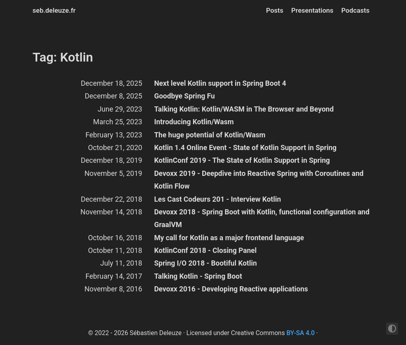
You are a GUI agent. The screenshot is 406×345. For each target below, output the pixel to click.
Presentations (312, 10)
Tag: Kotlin (63, 57)
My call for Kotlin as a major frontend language (229, 237)
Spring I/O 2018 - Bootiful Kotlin (205, 263)
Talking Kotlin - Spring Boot (198, 276)
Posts (274, 10)
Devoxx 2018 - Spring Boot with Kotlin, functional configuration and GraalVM (262, 218)
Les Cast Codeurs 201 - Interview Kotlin (217, 199)
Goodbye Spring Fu (184, 96)
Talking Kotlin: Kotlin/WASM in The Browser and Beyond (244, 109)
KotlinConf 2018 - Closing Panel (205, 250)
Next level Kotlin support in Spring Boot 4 (220, 83)
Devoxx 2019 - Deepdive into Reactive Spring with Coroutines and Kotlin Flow (259, 179)
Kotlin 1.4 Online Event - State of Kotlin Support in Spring (245, 147)
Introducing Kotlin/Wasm (194, 122)
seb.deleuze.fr (54, 10)
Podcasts (355, 10)
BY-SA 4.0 (300, 333)
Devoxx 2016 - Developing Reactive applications (231, 289)
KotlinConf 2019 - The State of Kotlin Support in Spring (242, 160)
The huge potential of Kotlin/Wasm (210, 135)
